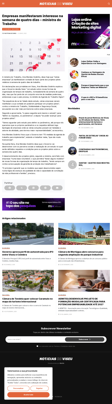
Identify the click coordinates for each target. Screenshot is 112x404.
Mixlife (62, 363)
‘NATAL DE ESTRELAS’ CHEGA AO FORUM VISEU (93, 137)
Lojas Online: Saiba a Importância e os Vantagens (93, 62)
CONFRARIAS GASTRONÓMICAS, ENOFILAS (93, 150)
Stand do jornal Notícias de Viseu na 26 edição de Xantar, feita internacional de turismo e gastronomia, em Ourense (94, 121)
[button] (9, 187)
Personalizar (18, 388)
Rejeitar (39, 388)
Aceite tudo (28, 395)
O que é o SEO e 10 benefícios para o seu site (94, 98)
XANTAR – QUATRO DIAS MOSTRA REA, (94, 164)
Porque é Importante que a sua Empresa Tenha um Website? (95, 86)
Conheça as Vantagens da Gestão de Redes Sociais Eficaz (93, 74)
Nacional (15, 29)
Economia (7, 29)
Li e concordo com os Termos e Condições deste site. (57, 346)
